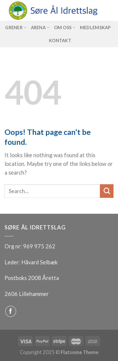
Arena (40, 27)
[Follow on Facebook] (11, 311)
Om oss (65, 27)
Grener (15, 27)
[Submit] (106, 191)
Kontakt (60, 40)
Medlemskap (95, 27)
